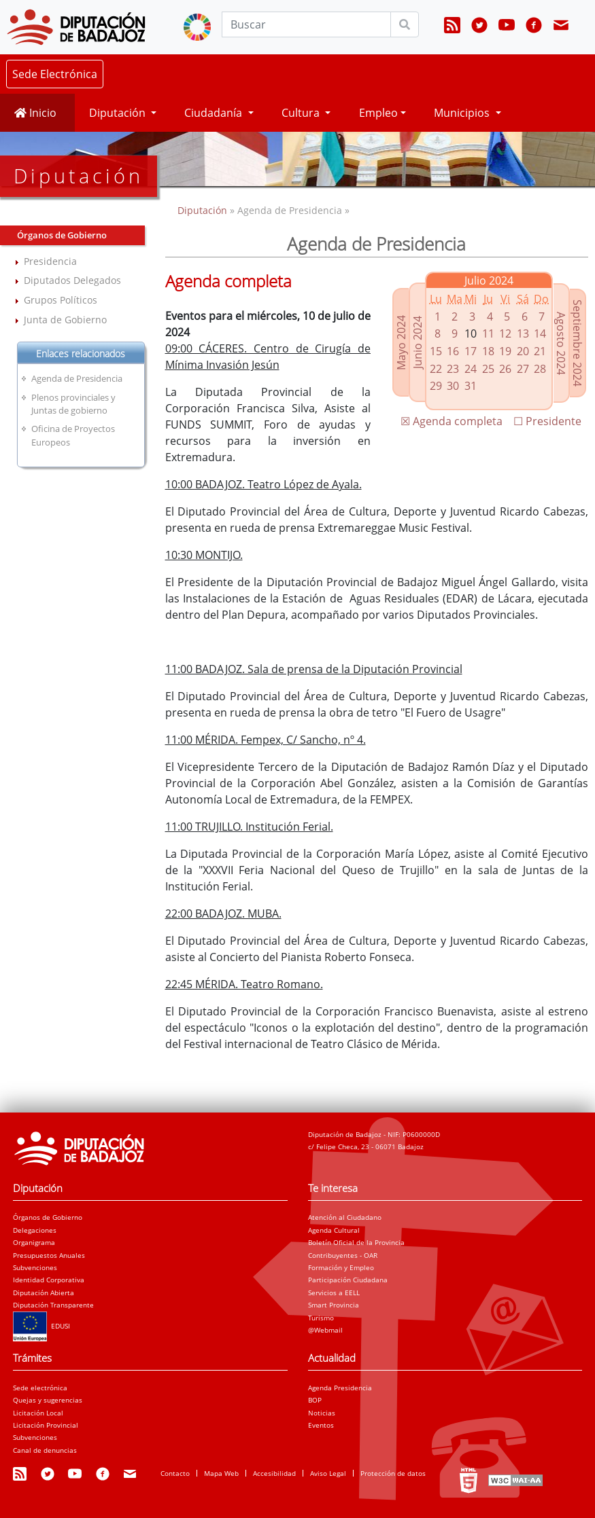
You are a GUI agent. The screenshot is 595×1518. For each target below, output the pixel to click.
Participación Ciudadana (348, 1279)
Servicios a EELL (334, 1292)
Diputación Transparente (53, 1304)
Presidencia (50, 261)
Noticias (321, 1412)
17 (470, 351)
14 (540, 333)
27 (523, 368)
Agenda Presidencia (340, 1387)
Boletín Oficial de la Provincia (356, 1242)
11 (488, 333)
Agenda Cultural (334, 1230)
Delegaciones (34, 1230)
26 (505, 368)
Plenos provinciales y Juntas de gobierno (73, 403)
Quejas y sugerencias (47, 1400)
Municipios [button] (463, 112)
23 (453, 368)
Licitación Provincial (45, 1425)
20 (523, 351)
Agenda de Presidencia (76, 378)
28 (540, 368)
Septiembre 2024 (577, 343)
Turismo (321, 1317)
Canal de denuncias (45, 1450)
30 (453, 385)
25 (488, 368)
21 (540, 351)
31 (470, 385)
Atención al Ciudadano (344, 1217)
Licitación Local (38, 1412)
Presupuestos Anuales (49, 1255)
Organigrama (34, 1242)
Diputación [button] (118, 112)
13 (523, 333)
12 (505, 333)
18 (488, 351)
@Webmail (325, 1330)
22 (436, 368)
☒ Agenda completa (452, 421)
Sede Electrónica (54, 74)
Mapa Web (221, 1473)
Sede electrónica (40, 1387)
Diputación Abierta (43, 1292)
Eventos (321, 1425)
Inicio (35, 112)
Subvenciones (35, 1267)
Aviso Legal (328, 1473)
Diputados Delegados (72, 280)
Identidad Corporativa (48, 1279)
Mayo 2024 (401, 342)
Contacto (175, 1473)
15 (436, 351)
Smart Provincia (333, 1304)
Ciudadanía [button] (214, 112)
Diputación (203, 210)
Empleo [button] (378, 112)
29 (436, 385)
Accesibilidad (274, 1473)
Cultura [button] (302, 112)
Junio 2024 (417, 342)
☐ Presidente (547, 421)
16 (453, 351)
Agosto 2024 (561, 343)
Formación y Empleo (341, 1267)
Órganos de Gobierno (47, 1217)
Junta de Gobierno (65, 319)
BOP (315, 1400)
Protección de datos (393, 1473)
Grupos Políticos (60, 299)
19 (505, 351)
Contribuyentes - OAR (342, 1255)
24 (470, 368)
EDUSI (41, 1326)
